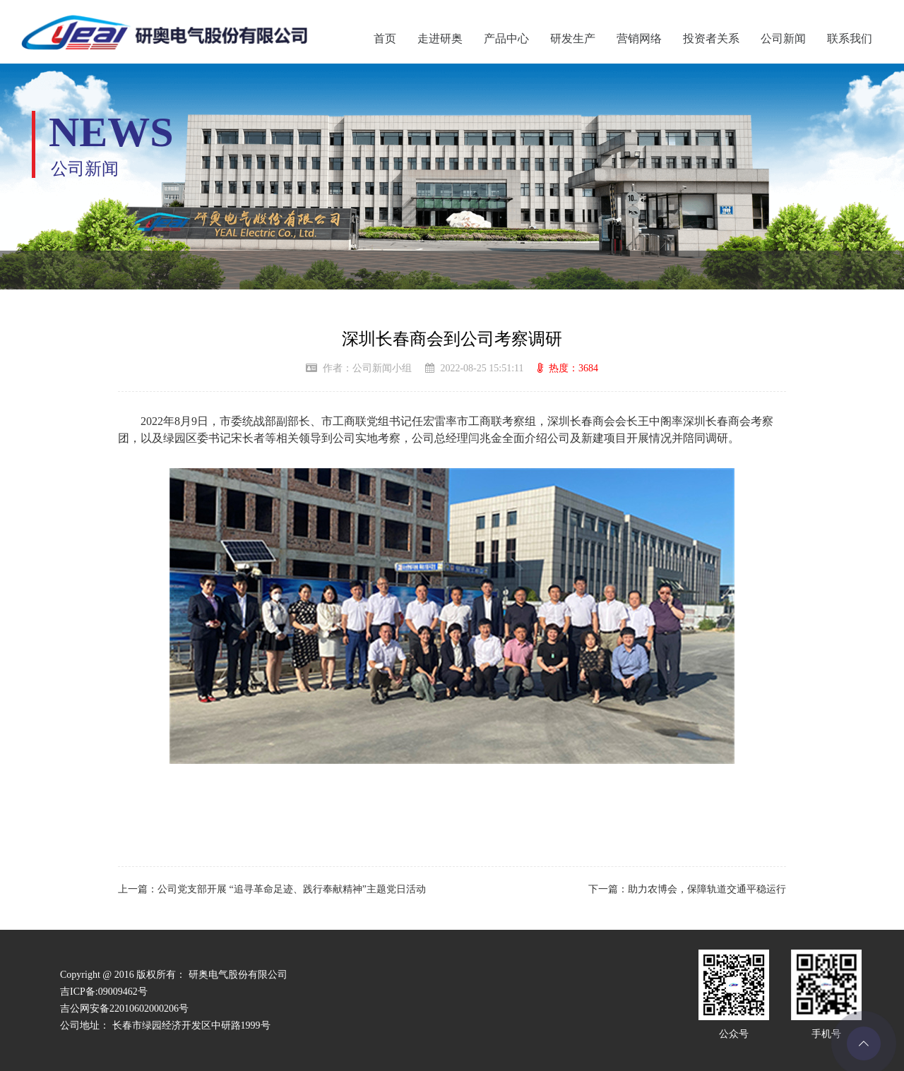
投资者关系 (711, 38)
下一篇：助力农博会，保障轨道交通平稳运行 (687, 889)
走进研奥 (440, 38)
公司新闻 (783, 38)
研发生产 (572, 38)
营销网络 (639, 38)
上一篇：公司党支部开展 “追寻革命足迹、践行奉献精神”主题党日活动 (272, 889)
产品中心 (506, 38)
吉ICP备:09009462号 (104, 991)
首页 (385, 38)
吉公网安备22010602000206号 (124, 1008)
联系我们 (849, 38)
